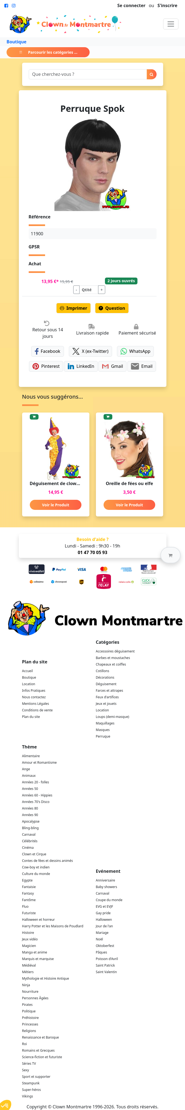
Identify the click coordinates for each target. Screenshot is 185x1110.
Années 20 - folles (35, 782)
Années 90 (30, 815)
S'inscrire (167, 5)
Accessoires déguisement (115, 651)
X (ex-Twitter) (90, 351)
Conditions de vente (37, 710)
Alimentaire (31, 756)
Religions (29, 1030)
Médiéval (29, 965)
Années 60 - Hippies (37, 795)
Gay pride (103, 913)
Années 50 (30, 788)
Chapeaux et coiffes (111, 664)
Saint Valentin (106, 972)
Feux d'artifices (107, 697)
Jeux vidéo (30, 939)
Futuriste (29, 913)
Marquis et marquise (38, 958)
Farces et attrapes (109, 690)
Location (28, 684)
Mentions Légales (35, 703)
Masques (103, 729)
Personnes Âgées (35, 998)
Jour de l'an (104, 926)
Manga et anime (34, 952)
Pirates (27, 1004)
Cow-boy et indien (36, 867)
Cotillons (102, 671)
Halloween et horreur (38, 919)
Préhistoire (30, 1017)
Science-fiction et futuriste (42, 1057)
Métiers (28, 972)
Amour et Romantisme (39, 762)
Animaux (29, 775)
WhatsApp (135, 351)
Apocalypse (31, 821)
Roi (24, 1044)
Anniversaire (105, 880)
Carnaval (29, 834)
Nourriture (30, 991)
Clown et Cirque (34, 854)
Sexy (25, 1070)
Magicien (29, 945)
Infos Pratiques (33, 690)
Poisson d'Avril (107, 958)
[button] (170, 555)
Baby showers (106, 887)
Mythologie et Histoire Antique (45, 978)
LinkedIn (80, 366)
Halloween (104, 919)
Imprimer (73, 308)
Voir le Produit (55, 504)
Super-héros (31, 1089)
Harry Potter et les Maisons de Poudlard (52, 926)
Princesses (30, 1024)
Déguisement (106, 684)
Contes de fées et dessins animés (47, 860)
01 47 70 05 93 (92, 552)
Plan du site (31, 716)
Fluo (25, 906)
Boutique (17, 42)
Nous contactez (34, 697)
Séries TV (29, 1063)
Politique (29, 1011)
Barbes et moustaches (113, 657)
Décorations (105, 677)
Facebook (47, 351)
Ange (26, 769)
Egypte (27, 880)
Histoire (28, 932)
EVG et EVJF (104, 906)
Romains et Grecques (38, 1050)
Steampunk (31, 1083)
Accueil (27, 671)
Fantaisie (29, 887)
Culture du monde (36, 873)
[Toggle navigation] (170, 24)
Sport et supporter (36, 1076)
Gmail (112, 366)
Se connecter (131, 5)
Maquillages (105, 723)
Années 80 (30, 808)
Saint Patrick (105, 965)
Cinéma (28, 847)
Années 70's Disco (35, 801)
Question (112, 308)
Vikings (27, 1096)
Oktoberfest (105, 945)
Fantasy (28, 893)
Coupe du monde (109, 900)
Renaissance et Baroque (40, 1037)
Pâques (101, 952)
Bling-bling (30, 828)
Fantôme (29, 900)
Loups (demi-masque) (112, 716)
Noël (99, 939)
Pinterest (46, 366)
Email (141, 366)
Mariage (102, 932)
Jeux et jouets (106, 703)
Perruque (103, 736)
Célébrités (30, 841)
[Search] (88, 74)
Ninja (26, 985)
